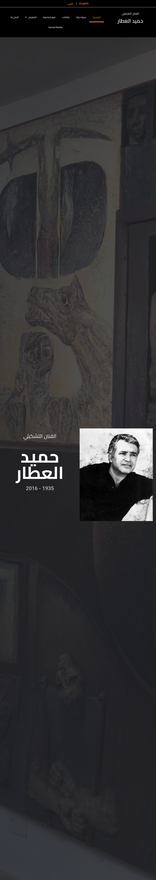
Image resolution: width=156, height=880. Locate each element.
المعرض (30, 17)
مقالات (66, 17)
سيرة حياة (81, 17)
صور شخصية (49, 17)
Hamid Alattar (55, 27)
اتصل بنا (15, 17)
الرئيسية (97, 17)
